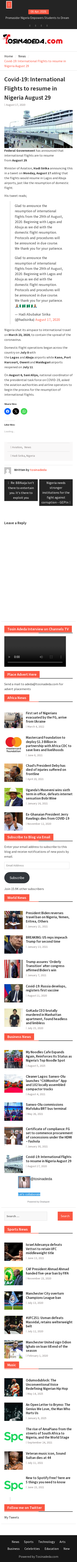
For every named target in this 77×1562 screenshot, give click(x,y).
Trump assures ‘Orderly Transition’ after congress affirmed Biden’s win (45, 966)
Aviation (17, 447)
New (66, 1549)
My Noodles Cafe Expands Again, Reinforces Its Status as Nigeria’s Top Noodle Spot (49, 1056)
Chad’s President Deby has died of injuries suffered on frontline (46, 769)
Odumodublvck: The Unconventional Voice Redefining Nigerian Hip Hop (47, 1384)
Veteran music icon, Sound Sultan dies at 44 (46, 1455)
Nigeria (30, 455)
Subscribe (17, 877)
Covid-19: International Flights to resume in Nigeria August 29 (48, 1159)
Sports (28, 1542)
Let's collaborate (29, 1194)
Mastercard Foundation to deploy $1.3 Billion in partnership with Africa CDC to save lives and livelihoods (48, 743)
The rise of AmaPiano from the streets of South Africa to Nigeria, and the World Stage (49, 1433)
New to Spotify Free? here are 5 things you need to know (48, 1480)
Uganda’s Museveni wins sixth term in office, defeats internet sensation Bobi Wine (49, 794)
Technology (46, 1542)
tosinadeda (38, 470)
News (27, 447)
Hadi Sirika (18, 455)
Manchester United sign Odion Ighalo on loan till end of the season (48, 1346)
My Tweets (11, 1517)
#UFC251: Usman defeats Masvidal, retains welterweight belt (49, 1322)
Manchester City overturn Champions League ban (45, 1295)
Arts (63, 1542)
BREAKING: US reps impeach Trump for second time (46, 939)
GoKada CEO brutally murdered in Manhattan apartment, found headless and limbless (46, 1016)
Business (13, 1549)
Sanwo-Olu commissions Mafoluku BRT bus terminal (46, 1106)
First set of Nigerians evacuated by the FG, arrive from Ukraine (46, 717)
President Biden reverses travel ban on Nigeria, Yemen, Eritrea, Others (47, 917)
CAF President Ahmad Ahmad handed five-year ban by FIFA (47, 1271)
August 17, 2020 (47, 319)
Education (52, 1549)
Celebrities (32, 1549)
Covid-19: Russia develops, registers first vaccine (46, 988)
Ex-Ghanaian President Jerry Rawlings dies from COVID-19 (47, 816)
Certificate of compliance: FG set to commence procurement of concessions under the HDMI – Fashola (49, 1135)
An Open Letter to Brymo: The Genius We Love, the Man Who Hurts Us (48, 1408)
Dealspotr (45, 1201)
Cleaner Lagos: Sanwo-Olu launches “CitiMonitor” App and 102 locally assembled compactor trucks (46, 1082)
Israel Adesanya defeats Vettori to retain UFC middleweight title (44, 1248)
